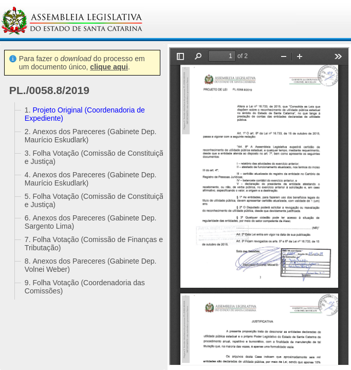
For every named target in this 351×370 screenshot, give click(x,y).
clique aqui (109, 67)
